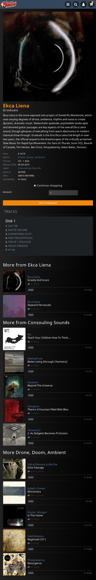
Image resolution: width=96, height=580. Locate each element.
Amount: (7, 191)
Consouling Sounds (29, 168)
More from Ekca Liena (27, 265)
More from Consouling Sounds (36, 322)
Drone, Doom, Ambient (31, 157)
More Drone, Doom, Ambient (34, 452)
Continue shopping (48, 185)
